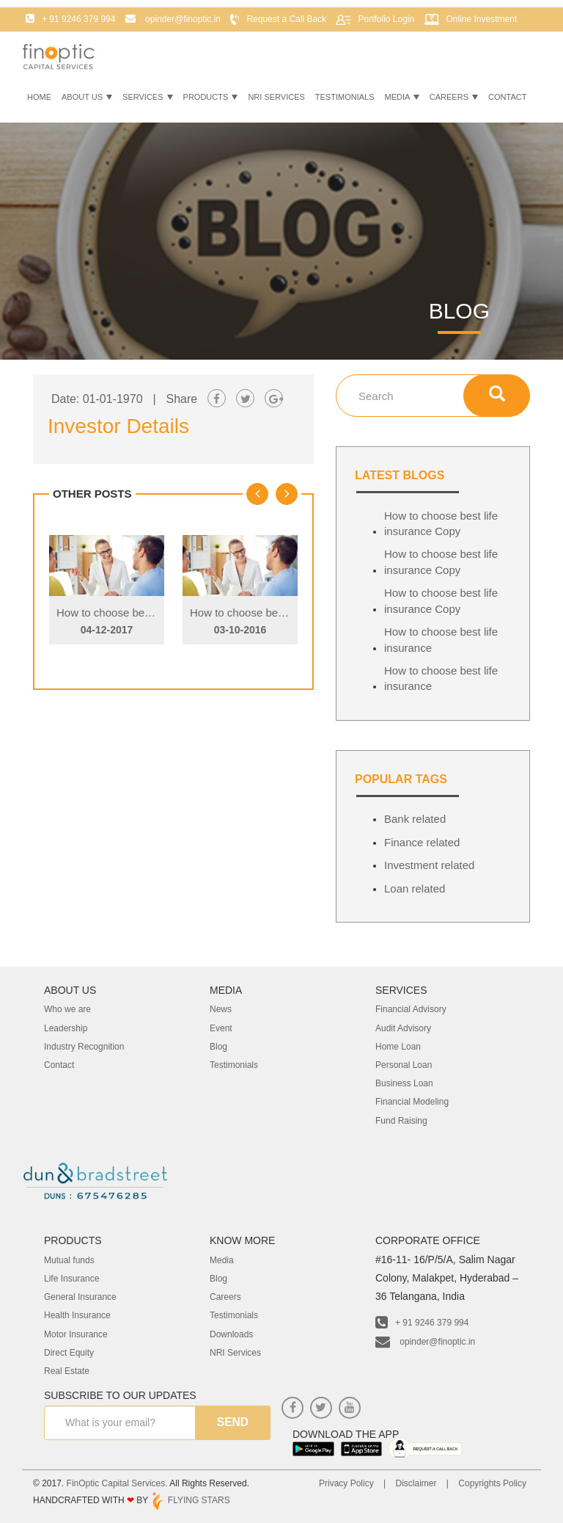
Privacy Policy (346, 1483)
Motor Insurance (76, 1334)
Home (39, 96)
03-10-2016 (240, 630)
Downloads (231, 1334)
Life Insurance (71, 1278)
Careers (454, 96)
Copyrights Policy (492, 1483)
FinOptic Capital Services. (117, 1483)
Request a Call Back (286, 19)
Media (402, 96)
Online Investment (482, 19)
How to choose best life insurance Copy (152, 612)
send (232, 1423)
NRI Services (276, 96)
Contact (507, 96)
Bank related (415, 819)
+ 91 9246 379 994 (421, 1322)
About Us (87, 96)
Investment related (429, 865)
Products (210, 96)
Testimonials (345, 96)
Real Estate (66, 1371)
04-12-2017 (107, 630)
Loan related (414, 888)
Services (147, 96)
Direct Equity (69, 1353)
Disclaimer (415, 1483)
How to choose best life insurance (441, 639)
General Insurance (80, 1297)
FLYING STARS (189, 1500)
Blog (218, 1278)
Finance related (422, 842)
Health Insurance (77, 1315)
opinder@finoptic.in (425, 1342)
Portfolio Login (386, 19)
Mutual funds (69, 1260)
